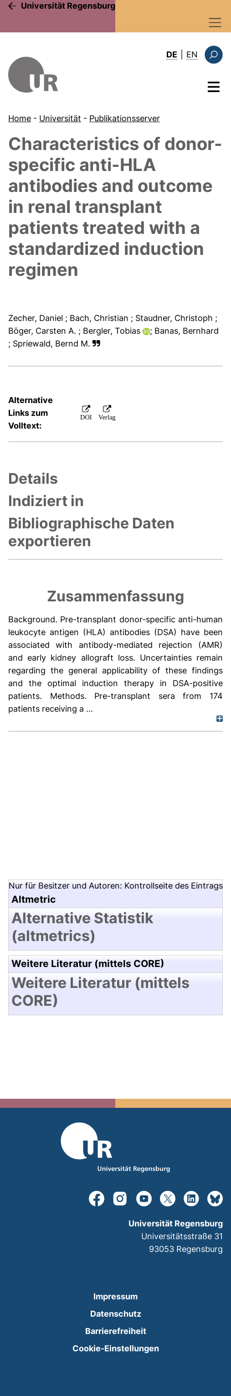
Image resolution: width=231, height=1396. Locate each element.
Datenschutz (115, 1313)
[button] (96, 344)
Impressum (115, 1296)
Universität (60, 118)
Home (19, 118)
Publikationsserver (124, 118)
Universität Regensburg (68, 5)
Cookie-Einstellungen (115, 1348)
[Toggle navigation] (215, 22)
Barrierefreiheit (115, 1331)
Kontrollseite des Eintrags (173, 885)
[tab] (115, 478)
